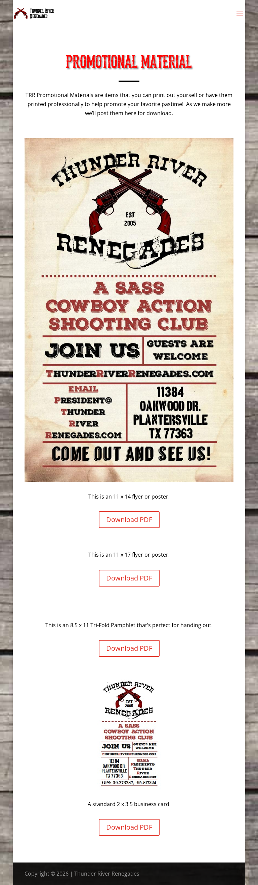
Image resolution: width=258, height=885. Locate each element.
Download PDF (129, 519)
